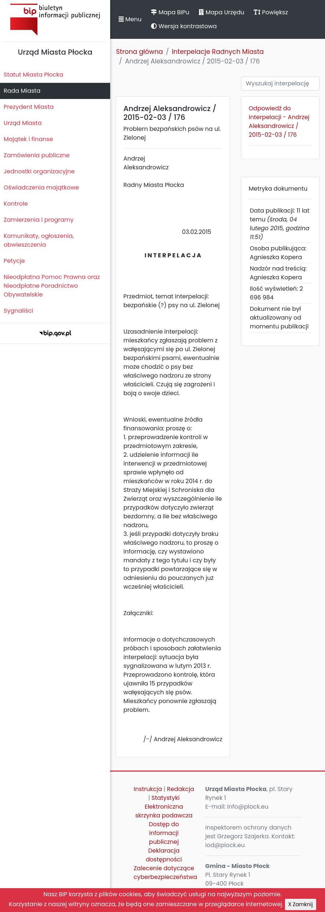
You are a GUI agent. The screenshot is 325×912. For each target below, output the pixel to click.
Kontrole (16, 203)
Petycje (14, 261)
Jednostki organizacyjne (39, 171)
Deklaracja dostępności (164, 855)
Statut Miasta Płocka (33, 74)
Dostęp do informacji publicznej (164, 833)
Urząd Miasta (22, 123)
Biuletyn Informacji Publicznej (55, 20)
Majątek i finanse (28, 139)
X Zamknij (300, 904)
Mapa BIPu (170, 12)
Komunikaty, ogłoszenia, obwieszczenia (39, 240)
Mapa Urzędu (221, 12)
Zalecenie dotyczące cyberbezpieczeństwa (165, 872)
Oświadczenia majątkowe (41, 187)
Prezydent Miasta (29, 107)
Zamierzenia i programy (39, 220)
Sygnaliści (18, 310)
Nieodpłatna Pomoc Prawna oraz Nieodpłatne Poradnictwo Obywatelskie (52, 286)
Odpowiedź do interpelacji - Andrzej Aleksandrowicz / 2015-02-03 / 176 (279, 121)
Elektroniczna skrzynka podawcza (163, 811)
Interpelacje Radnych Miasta (218, 51)
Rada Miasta (22, 91)
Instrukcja (148, 789)
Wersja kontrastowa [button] (184, 26)
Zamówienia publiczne (36, 155)
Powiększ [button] (271, 12)
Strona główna (139, 51)
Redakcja (180, 789)
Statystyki (166, 798)
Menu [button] (130, 19)
